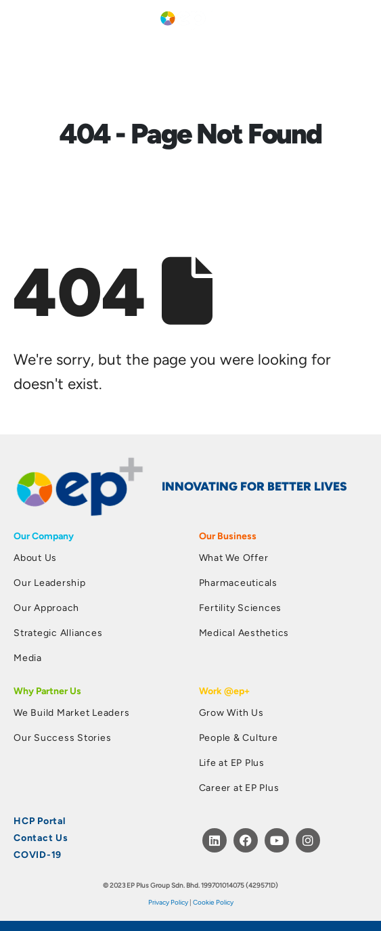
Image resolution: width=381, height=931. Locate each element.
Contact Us (41, 837)
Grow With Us (231, 712)
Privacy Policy (168, 902)
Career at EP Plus (239, 787)
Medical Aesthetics (244, 632)
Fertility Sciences (240, 607)
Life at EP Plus (232, 762)
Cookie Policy (213, 902)
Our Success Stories (62, 737)
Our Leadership (50, 582)
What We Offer (234, 557)
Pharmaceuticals (238, 582)
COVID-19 (38, 854)
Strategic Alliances (58, 632)
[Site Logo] (186, 17)
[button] (362, 17)
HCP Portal (40, 820)
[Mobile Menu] (21, 17)
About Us (35, 557)
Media (28, 657)
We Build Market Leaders (71, 712)
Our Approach (46, 607)
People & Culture (238, 737)
